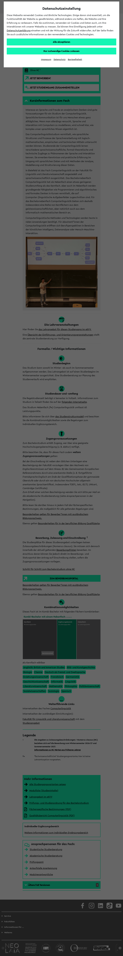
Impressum (46, 59)
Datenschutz (59, 59)
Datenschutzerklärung (19, 30)
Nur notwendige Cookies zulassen (61, 51)
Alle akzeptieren (61, 41)
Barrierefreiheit (75, 59)
